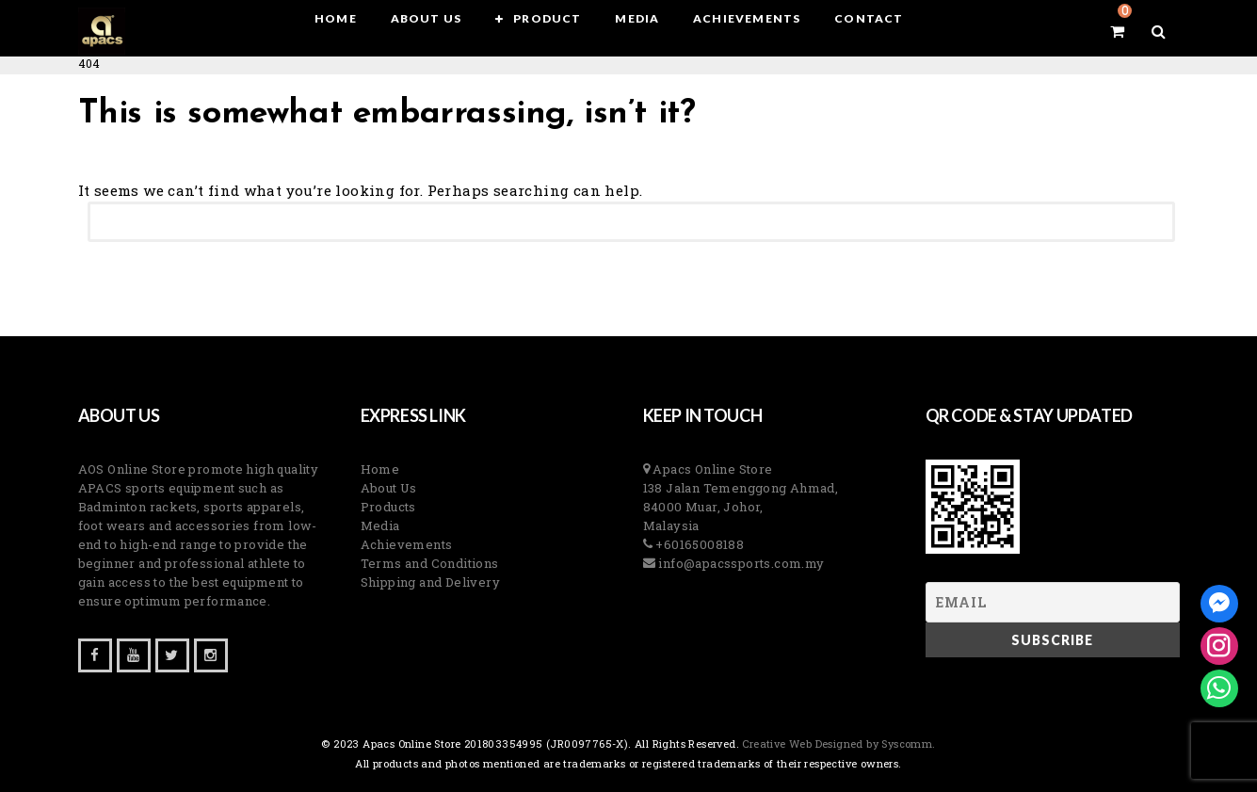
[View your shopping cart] (1114, 31)
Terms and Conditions (430, 563)
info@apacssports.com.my (740, 563)
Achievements (407, 544)
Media (380, 525)
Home (380, 469)
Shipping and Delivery (430, 582)
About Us (389, 487)
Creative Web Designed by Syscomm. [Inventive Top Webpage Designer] (837, 743)
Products (388, 506)
